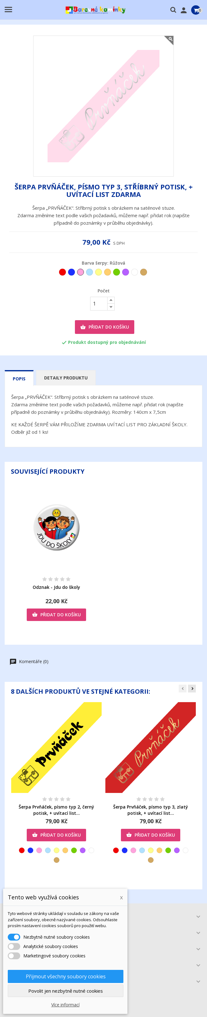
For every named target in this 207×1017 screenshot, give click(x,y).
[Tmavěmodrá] (72, 273)
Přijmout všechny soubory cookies (66, 976)
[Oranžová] (108, 273)
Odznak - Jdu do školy (56, 587)
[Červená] (63, 273)
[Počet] (99, 303)
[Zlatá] (144, 273)
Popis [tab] (19, 379)
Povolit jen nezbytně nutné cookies (65, 991)
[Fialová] (126, 273)
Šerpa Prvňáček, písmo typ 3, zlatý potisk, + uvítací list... (150, 810)
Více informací (65, 1005)
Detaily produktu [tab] (66, 378)
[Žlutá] (99, 273)
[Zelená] (117, 273)
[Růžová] (81, 273)
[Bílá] (135, 273)
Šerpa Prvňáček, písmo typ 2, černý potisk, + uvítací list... (56, 810)
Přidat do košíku (104, 327)
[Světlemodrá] (90, 273)
